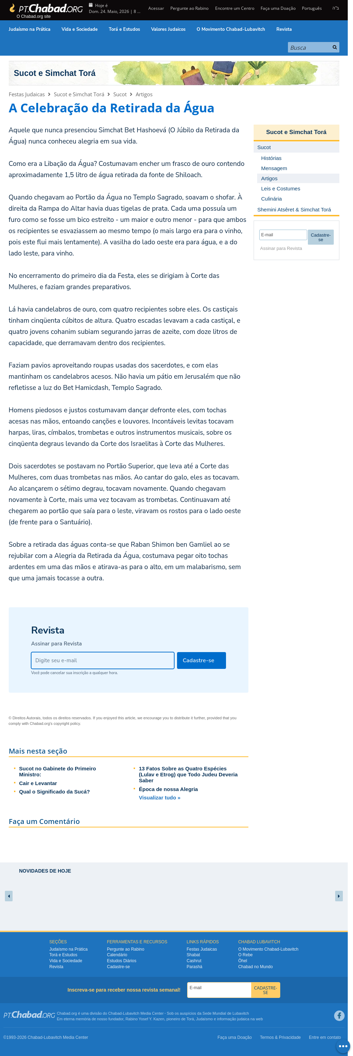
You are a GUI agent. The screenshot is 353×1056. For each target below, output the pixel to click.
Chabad (115, 1013)
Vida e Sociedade (80, 29)
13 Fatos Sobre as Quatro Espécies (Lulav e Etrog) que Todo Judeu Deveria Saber (188, 774)
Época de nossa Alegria (168, 789)
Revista (284, 29)
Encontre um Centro (234, 8)
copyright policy (67, 723)
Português (312, 8)
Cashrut (194, 960)
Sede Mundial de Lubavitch (226, 1013)
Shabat (193, 954)
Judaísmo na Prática (29, 29)
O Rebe (245, 954)
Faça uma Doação (278, 8)
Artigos (144, 94)
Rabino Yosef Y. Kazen (145, 1019)
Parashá (195, 966)
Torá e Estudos (124, 29)
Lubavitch (131, 1013)
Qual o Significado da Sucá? (54, 792)
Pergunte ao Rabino (189, 8)
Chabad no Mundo (255, 966)
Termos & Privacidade (280, 1037)
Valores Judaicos (168, 29)
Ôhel (242, 960)
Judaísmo (204, 1019)
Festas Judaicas (27, 94)
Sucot (120, 94)
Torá (190, 1019)
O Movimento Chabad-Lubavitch (231, 29)
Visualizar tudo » (160, 797)
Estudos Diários (121, 960)
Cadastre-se (118, 966)
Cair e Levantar (38, 783)
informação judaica (233, 1019)
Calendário (117, 954)
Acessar (155, 8)
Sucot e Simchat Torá (55, 73)
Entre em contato (325, 1037)
